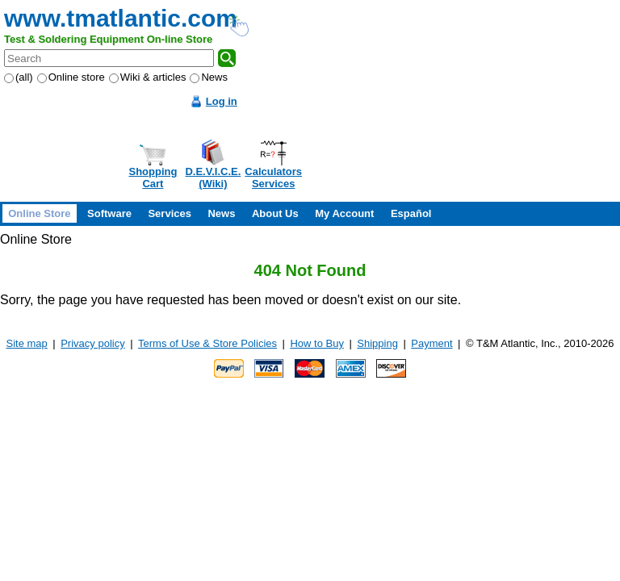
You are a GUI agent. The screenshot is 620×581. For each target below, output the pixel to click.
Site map (27, 343)
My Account (344, 213)
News (209, 77)
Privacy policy (92, 343)
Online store (71, 77)
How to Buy (316, 343)
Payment (431, 343)
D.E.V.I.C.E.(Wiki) (213, 177)
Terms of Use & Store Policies (207, 343)
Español (411, 213)
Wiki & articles (147, 77)
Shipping (377, 343)
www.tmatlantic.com (120, 18)
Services (169, 213)
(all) (18, 77)
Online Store (39, 213)
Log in (221, 101)
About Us (275, 213)
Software (109, 213)
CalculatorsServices (273, 177)
